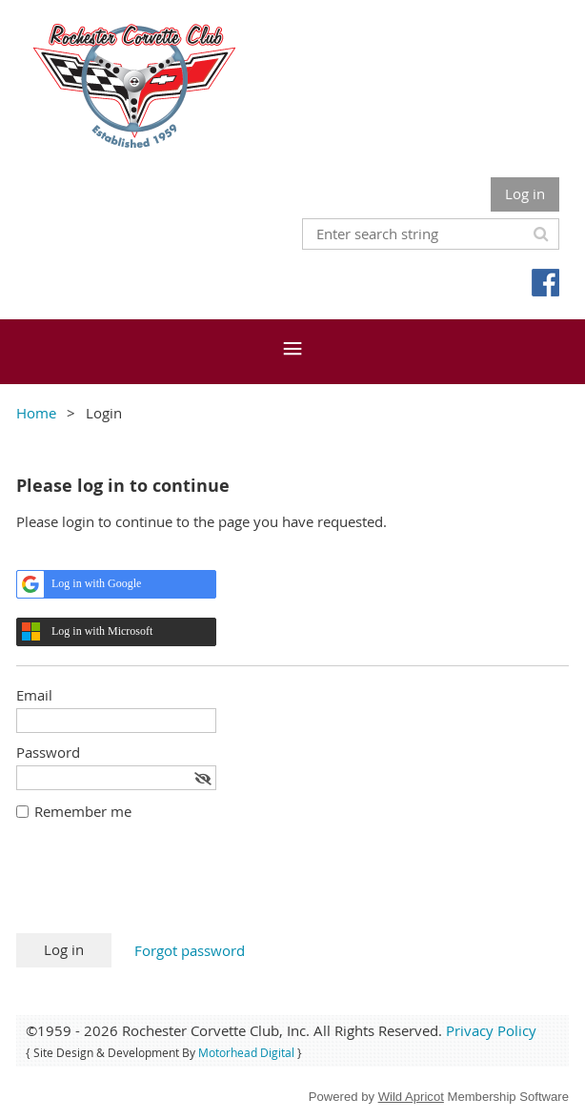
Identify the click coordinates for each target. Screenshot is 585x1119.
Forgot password (189, 950)
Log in (525, 193)
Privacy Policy (491, 1030)
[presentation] (161, 886)
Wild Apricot (411, 1096)
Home (36, 412)
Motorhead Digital (246, 1052)
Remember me (82, 811)
